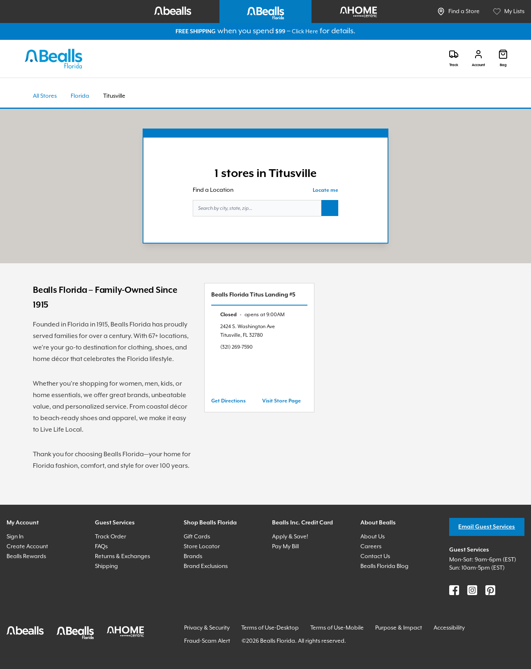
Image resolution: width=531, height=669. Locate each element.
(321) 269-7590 (236, 347)
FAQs (101, 546)
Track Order (110, 536)
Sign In (15, 536)
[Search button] (329, 208)
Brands (193, 556)
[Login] (478, 58)
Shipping (106, 566)
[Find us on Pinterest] (490, 590)
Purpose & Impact (398, 628)
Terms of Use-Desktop (270, 628)
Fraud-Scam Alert (207, 641)
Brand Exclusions (206, 566)
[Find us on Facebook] (454, 590)
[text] (252, 314)
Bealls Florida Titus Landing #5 (253, 295)
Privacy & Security (207, 628)
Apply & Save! (290, 536)
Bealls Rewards (26, 556)
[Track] (454, 58)
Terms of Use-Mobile (337, 628)
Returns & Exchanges (122, 556)
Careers (370, 546)
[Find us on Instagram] (472, 590)
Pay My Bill (285, 546)
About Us (372, 536)
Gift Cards (197, 536)
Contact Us (375, 556)
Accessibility (449, 628)
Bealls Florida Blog (384, 566)
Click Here (305, 31)
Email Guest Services (486, 527)
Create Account (27, 546)
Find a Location (213, 190)
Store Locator (202, 546)
